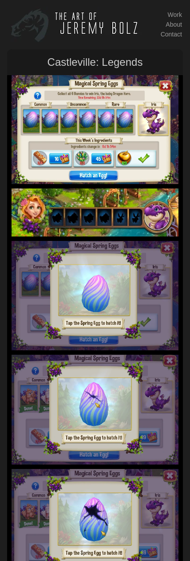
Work (174, 14)
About (174, 24)
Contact (171, 34)
